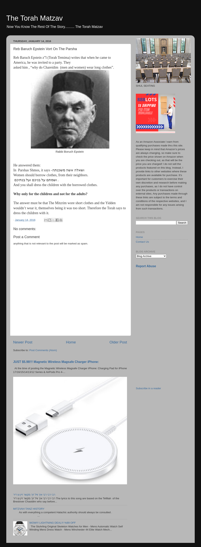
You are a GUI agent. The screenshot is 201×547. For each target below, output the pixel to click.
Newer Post (22, 342)
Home (71, 342)
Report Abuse (146, 266)
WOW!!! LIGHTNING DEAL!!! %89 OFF (52, 522)
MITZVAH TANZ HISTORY (28, 508)
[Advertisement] (165, 298)
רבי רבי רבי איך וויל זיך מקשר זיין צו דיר (34, 494)
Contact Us (142, 241)
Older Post (118, 342)
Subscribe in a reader (148, 388)
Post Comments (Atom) (43, 350)
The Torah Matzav (34, 18)
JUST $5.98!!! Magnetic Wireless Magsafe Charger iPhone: (56, 361)
